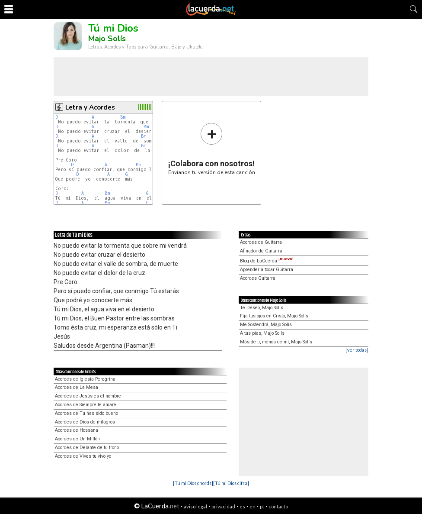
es (242, 506)
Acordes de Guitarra (261, 242)
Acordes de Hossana (76, 430)
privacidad (223, 506)
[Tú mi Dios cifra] (231, 483)
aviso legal (195, 506)
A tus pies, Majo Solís (262, 333)
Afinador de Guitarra (261, 251)
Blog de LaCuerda (267, 261)
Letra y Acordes (90, 107)
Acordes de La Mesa (76, 387)
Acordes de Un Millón (77, 439)
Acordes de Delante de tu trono (87, 447)
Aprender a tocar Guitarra (266, 269)
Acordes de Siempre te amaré (85, 404)
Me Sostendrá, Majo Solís (266, 324)
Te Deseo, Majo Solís (261, 307)
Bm (122, 117)
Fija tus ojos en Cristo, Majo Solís (274, 316)
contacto (278, 506)
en (252, 506)
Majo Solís (107, 38)
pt (262, 506)
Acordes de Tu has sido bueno (86, 413)
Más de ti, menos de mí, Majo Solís (276, 342)
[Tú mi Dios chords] (193, 483)
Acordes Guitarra (257, 278)
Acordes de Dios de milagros (85, 422)
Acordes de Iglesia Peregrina (85, 379)
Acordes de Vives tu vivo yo (83, 456)
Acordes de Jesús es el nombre (88, 396)
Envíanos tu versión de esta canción (211, 149)
